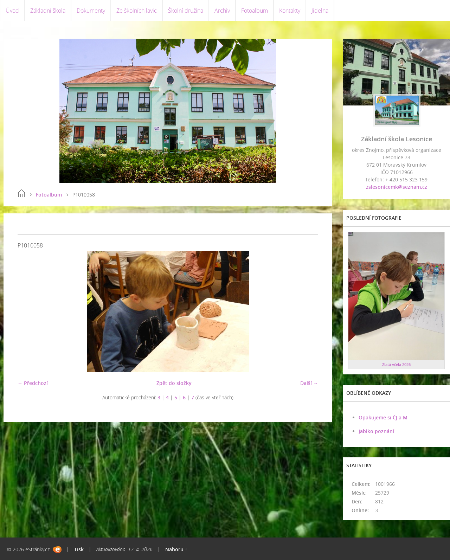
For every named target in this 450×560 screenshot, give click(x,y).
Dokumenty (91, 10)
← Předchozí (33, 383)
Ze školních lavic (136, 10)
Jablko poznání (376, 431)
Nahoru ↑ (176, 549)
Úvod (12, 10)
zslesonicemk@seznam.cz (396, 187)
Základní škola (47, 10)
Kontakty (289, 10)
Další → (309, 383)
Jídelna (319, 10)
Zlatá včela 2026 (396, 364)
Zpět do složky (174, 383)
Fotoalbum (254, 10)
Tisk (79, 549)
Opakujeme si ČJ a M (383, 417)
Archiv (222, 10)
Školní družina (185, 10)
